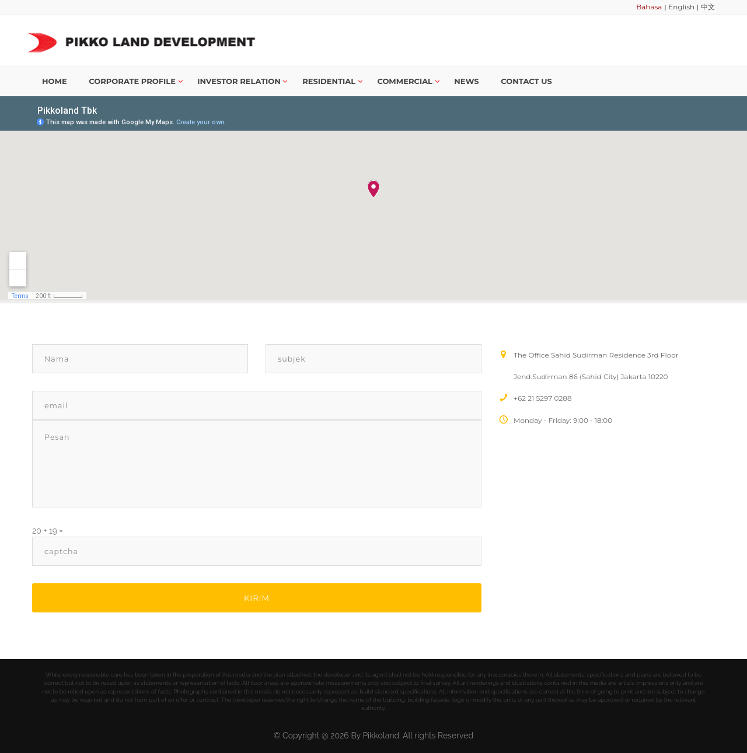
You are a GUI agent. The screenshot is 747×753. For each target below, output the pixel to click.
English (681, 6)
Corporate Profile (135, 81)
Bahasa (649, 6)
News (466, 81)
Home (54, 81)
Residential (332, 81)
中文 (708, 6)
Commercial (408, 81)
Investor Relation (242, 81)
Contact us (526, 81)
